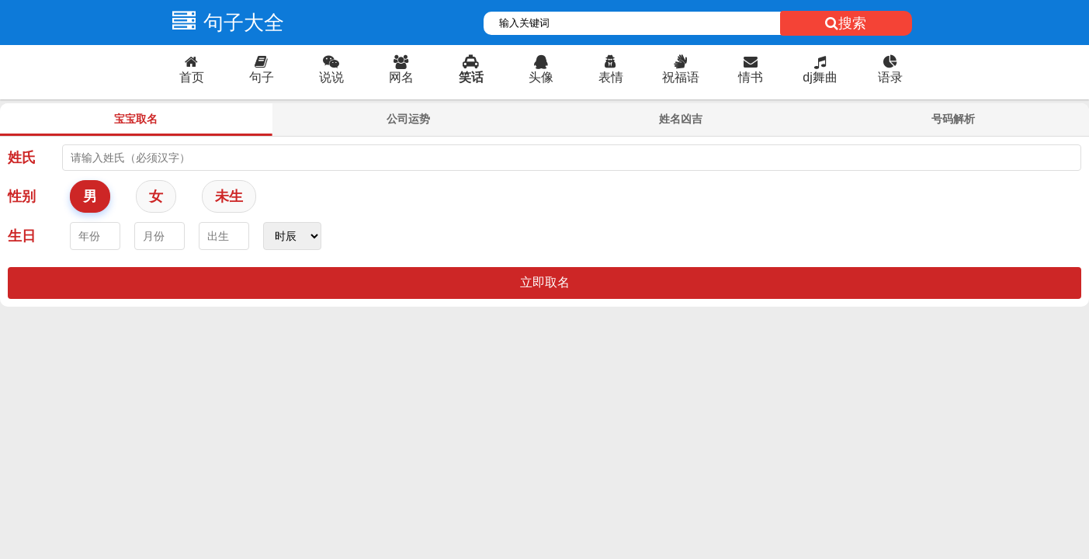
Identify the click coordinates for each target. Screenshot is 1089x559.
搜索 (845, 23)
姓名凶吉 (680, 119)
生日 (22, 236)
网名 (401, 69)
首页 (191, 69)
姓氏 (22, 157)
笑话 (471, 69)
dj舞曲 (820, 69)
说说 (331, 69)
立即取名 (545, 282)
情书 (750, 69)
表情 (611, 69)
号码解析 (953, 119)
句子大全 (224, 22)
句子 (261, 69)
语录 (890, 69)
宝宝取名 (136, 119)
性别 (22, 196)
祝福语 (680, 69)
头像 (541, 69)
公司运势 (408, 119)
